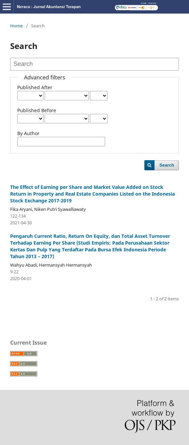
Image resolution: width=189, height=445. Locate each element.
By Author (28, 133)
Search (167, 165)
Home (16, 26)
